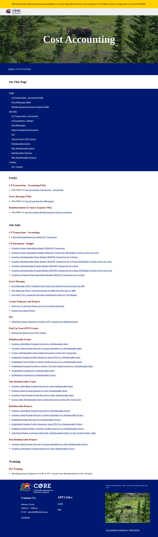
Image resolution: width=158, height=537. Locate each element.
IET (13, 134)
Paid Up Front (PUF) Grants (24, 139)
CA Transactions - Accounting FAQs (27, 97)
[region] (79, 4)
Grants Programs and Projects (25, 130)
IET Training (17, 167)
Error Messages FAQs (21, 102)
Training (12, 162)
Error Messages (19, 125)
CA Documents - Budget (22, 121)
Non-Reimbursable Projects (24, 157)
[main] (79, 39)
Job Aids (13, 111)
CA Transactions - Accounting (25, 116)
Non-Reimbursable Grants (23, 148)
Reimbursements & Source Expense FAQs (30, 107)
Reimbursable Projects (22, 153)
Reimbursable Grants (21, 144)
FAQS (11, 93)
